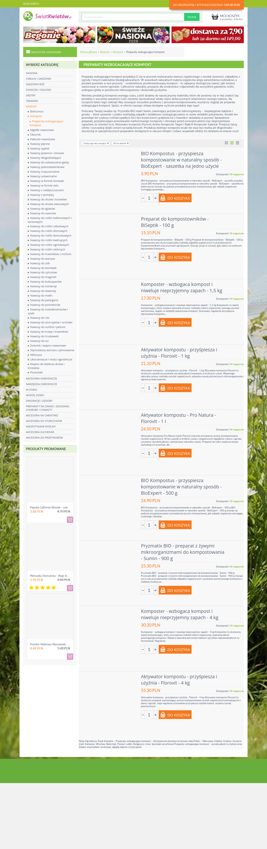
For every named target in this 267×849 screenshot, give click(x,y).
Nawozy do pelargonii (43, 300)
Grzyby (31, 95)
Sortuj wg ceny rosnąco (96, 143)
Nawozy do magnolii (42, 277)
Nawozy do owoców (42, 213)
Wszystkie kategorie (43, 51)
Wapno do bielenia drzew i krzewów (46, 366)
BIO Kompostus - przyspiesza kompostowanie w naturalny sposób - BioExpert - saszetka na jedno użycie (181, 159)
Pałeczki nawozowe (41, 139)
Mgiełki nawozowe (41, 130)
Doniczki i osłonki (38, 89)
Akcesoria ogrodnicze (41, 378)
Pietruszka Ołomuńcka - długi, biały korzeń (54, 575)
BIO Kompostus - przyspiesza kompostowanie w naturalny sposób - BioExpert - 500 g (181, 486)
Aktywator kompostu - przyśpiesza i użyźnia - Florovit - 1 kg (179, 352)
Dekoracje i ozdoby (39, 400)
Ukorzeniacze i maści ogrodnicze (50, 359)
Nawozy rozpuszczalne (43, 172)
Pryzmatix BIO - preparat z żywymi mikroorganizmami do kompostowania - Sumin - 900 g (182, 551)
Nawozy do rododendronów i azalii (48, 311)
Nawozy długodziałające (44, 158)
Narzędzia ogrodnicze (41, 384)
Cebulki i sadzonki (38, 78)
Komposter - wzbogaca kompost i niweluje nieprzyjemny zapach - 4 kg (179, 614)
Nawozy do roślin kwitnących (47, 240)
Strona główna (88, 52)
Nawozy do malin (40, 295)
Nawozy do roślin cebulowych (48, 226)
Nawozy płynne (39, 144)
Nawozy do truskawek (43, 336)
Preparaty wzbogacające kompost (46, 123)
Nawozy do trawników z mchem (49, 254)
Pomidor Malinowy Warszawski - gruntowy (54, 644)
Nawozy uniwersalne (42, 176)
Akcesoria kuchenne (40, 432)
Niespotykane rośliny (41, 426)
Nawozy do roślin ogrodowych (48, 245)
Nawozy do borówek (42, 268)
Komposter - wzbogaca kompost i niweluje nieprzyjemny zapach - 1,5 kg (181, 287)
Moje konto (31, 3)
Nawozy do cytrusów (42, 272)
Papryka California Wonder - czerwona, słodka (56, 507)
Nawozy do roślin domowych (47, 231)
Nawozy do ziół (39, 263)
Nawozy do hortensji (42, 286)
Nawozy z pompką (41, 195)
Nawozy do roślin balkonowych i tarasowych (50, 220)
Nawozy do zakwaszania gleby (48, 162)
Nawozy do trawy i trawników (48, 332)
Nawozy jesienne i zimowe (46, 153)
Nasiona (31, 73)
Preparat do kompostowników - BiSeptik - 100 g (175, 222)
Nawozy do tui (38, 341)
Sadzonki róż (35, 84)
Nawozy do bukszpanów (45, 282)
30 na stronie (121, 143)
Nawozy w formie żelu (43, 185)
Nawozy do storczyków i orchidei (50, 322)
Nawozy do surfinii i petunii (46, 327)
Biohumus (35, 111)
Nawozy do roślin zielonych (46, 249)
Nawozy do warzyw (41, 259)
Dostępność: (222, 174)
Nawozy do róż (38, 318)
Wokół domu (35, 395)
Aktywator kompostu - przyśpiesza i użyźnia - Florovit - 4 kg (179, 679)
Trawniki (32, 101)
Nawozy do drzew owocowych (48, 204)
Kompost (118, 52)
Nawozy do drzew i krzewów (47, 199)
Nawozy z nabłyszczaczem (46, 190)
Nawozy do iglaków (41, 209)
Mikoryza (35, 355)
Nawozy (104, 52)
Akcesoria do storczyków (44, 421)
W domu (31, 389)
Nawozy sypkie (38, 148)
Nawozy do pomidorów (44, 305)
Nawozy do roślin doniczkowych (49, 235)
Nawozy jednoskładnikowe (46, 167)
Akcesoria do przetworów (44, 437)
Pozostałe (35, 372)
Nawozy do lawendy (42, 291)
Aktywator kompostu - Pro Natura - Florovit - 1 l (178, 418)
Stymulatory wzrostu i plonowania (51, 350)
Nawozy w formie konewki (46, 181)
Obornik (34, 134)
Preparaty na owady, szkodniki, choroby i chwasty (48, 408)
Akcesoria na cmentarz (42, 415)
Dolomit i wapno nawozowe (47, 345)
